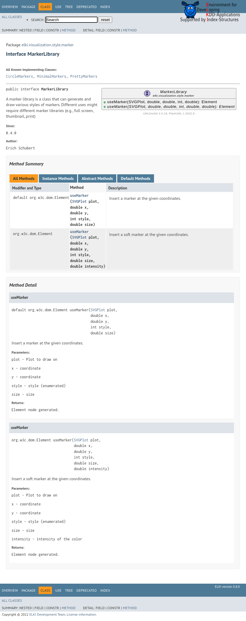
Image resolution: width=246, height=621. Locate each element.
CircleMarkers (19, 76)
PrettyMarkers (83, 76)
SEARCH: (37, 19)
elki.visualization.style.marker (48, 44)
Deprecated (87, 6)
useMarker (79, 195)
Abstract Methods (97, 178)
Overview (10, 6)
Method (69, 30)
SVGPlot (79, 201)
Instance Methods (58, 178)
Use (58, 6)
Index (105, 6)
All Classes (12, 17)
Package (28, 6)
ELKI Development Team (47, 614)
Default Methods (135, 178)
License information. (82, 614)
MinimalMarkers (51, 76)
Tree (69, 6)
